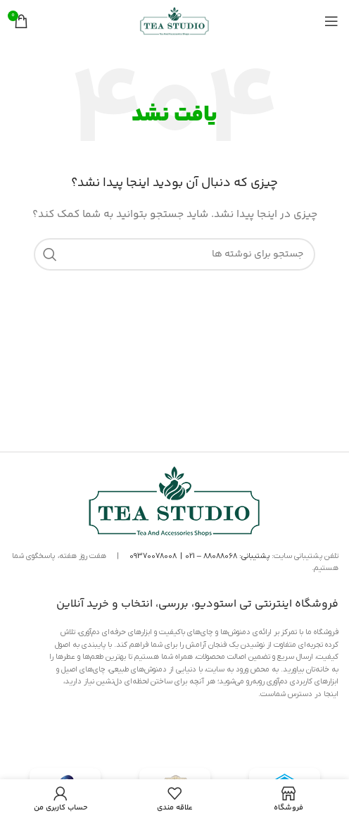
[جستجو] (174, 254)
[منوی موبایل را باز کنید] (331, 21)
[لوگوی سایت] (174, 21)
